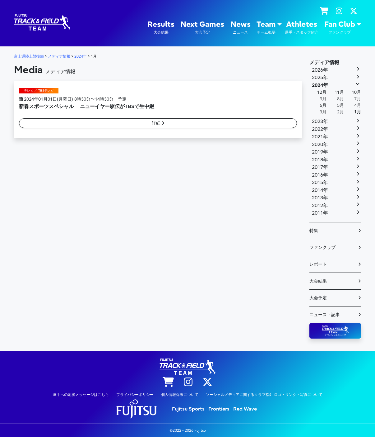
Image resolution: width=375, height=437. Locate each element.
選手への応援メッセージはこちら (81, 394)
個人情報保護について (179, 394)
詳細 (158, 123)
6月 (323, 105)
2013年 (320, 198)
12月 (321, 92)
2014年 (320, 190)
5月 (340, 105)
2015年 (320, 182)
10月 (356, 92)
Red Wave (245, 409)
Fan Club (339, 27)
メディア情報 (324, 62)
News (240, 27)
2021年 (320, 137)
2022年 (320, 129)
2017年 (320, 167)
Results (160, 27)
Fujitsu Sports (188, 409)
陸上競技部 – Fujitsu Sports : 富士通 (42, 22)
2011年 (320, 213)
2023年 (320, 121)
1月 (357, 112)
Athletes (301, 27)
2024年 (320, 85)
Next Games (202, 27)
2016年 (320, 175)
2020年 (320, 144)
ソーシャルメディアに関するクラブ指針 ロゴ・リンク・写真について (264, 394)
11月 (339, 92)
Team (266, 27)
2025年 (320, 77)
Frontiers (218, 409)
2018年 (320, 160)
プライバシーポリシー (135, 394)
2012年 (320, 205)
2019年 (320, 152)
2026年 (320, 70)
